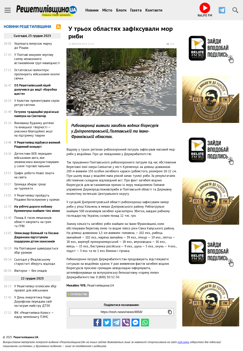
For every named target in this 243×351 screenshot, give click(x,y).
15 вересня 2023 (78, 43)
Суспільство (78, 294)
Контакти (153, 10)
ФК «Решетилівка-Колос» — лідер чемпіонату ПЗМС (34, 315)
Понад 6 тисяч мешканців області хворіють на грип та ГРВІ (32, 222)
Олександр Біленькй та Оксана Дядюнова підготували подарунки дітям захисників (36, 237)
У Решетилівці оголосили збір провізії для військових (35, 288)
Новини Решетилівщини (27, 26)
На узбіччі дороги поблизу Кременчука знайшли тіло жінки (37, 208)
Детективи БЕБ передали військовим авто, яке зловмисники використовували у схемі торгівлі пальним (36, 159)
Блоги (121, 10)
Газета (136, 10)
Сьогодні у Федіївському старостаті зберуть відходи (34, 261)
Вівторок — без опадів (30, 271)
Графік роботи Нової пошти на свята (34, 175)
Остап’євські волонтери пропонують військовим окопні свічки (37, 74)
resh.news (183, 342)
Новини (92, 10)
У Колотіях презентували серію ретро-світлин (36, 103)
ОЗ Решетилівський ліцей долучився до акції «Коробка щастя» (35, 89)
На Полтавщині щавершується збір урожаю (36, 250)
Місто (107, 10)
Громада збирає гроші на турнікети (30, 186)
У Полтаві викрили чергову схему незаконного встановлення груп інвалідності (37, 59)
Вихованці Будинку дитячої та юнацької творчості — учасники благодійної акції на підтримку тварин (34, 129)
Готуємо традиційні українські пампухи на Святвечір (36, 114)
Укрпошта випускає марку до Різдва (33, 45)
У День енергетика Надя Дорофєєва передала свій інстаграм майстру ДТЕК (33, 301)
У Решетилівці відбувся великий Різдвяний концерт (37, 144)
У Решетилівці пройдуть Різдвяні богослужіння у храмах (37, 197)
